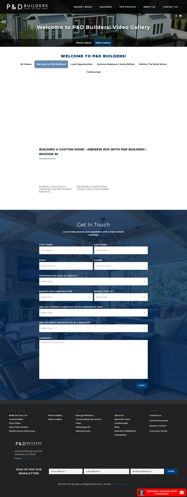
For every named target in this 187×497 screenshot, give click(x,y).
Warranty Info (83, 431)
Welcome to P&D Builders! (93, 56)
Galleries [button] (105, 7)
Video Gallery (103, 43)
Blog (116, 427)
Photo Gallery (84, 43)
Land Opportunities (82, 64)
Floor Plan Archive (18, 427)
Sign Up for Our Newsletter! (29, 471)
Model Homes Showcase (22, 431)
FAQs (78, 423)
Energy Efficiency (85, 415)
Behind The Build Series (153, 64)
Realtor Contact (158, 426)
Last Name (101, 244)
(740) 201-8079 (30, 458)
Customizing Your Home (88, 419)
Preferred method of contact (58, 276)
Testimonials (93, 72)
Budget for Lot (104, 291)
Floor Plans (15, 423)
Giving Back (120, 435)
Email (43, 260)
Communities (16, 419)
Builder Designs (119, 484)
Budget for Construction (56, 291)
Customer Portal (158, 431)
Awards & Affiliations (125, 431)
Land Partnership (159, 420)
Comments (46, 338)
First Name (46, 244)
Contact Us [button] (170, 7)
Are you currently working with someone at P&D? (71, 307)
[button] (56, 174)
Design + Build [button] (83, 7)
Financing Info (83, 427)
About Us (119, 415)
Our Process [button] (127, 7)
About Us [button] (149, 7)
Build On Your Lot (18, 415)
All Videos (26, 64)
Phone (99, 260)
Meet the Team (122, 419)
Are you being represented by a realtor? (65, 322)
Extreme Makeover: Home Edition (116, 64)
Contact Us (155, 415)
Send (142, 385)
